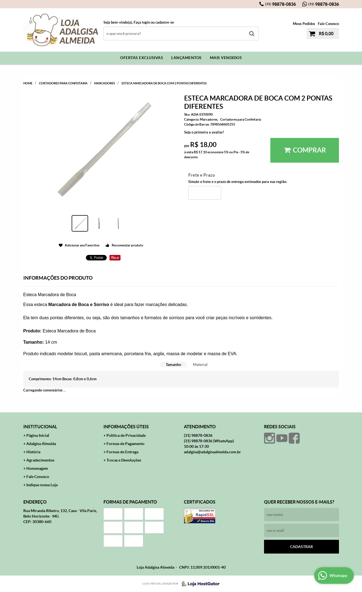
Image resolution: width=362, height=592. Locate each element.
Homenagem (37, 468)
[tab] (173, 365)
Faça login (142, 22)
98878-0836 (280, 4)
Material (200, 364)
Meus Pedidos (304, 24)
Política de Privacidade (126, 435)
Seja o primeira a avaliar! (204, 132)
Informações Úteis (126, 426)
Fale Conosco (328, 24)
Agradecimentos (40, 460)
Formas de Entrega (122, 452)
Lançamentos (186, 57)
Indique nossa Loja (42, 485)
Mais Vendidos (226, 57)
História (33, 452)
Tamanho (173, 364)
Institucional (40, 426)
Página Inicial (37, 435)
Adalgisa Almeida (41, 443)
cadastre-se (164, 22)
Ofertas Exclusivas (141, 57)
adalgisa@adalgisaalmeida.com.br (212, 452)
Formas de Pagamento (125, 443)
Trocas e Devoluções (123, 460)
